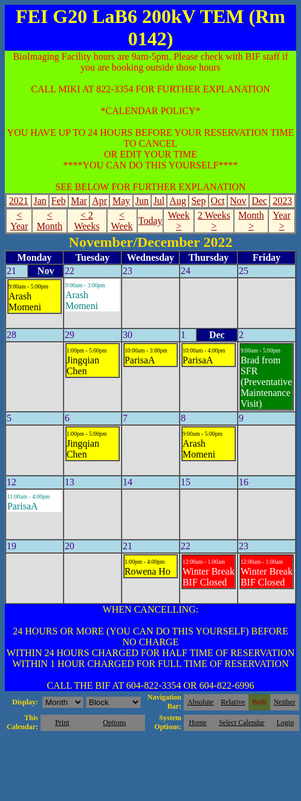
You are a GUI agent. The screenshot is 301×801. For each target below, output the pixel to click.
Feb (58, 201)
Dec (259, 201)
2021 (18, 201)
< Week (122, 220)
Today (150, 220)
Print (62, 722)
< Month (50, 220)
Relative (233, 702)
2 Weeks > (214, 220)
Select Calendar (242, 722)
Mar (79, 201)
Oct (218, 201)
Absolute (200, 702)
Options (114, 722)
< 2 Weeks (86, 220)
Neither (285, 702)
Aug (177, 201)
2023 (282, 201)
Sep (198, 201)
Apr (99, 201)
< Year (19, 220)
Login (285, 722)
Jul (159, 201)
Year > (281, 220)
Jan (39, 201)
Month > (251, 220)
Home (198, 722)
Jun (142, 201)
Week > (179, 220)
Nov (238, 201)
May (121, 201)
